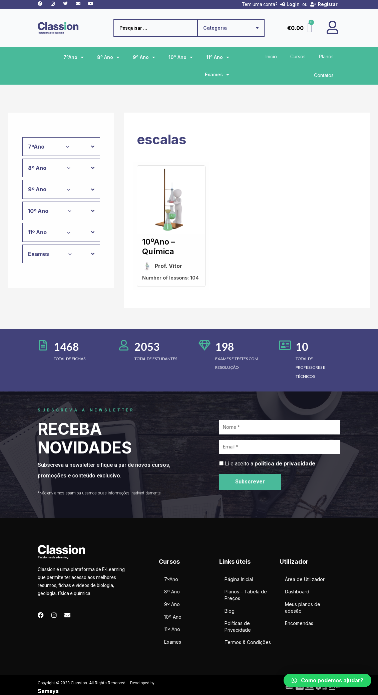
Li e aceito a (270, 463)
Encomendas (299, 623)
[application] (66, 146)
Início (271, 56)
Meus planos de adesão (302, 607)
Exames (217, 74)
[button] (327, 680)
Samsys (48, 691)
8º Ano (108, 57)
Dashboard (297, 591)
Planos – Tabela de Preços (246, 595)
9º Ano (144, 57)
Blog (230, 611)
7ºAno (73, 57)
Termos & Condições (248, 642)
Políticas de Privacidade (238, 626)
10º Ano (180, 57)
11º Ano (217, 57)
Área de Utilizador (305, 579)
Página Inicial (239, 579)
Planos (326, 56)
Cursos (298, 56)
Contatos (324, 75)
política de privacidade (285, 463)
